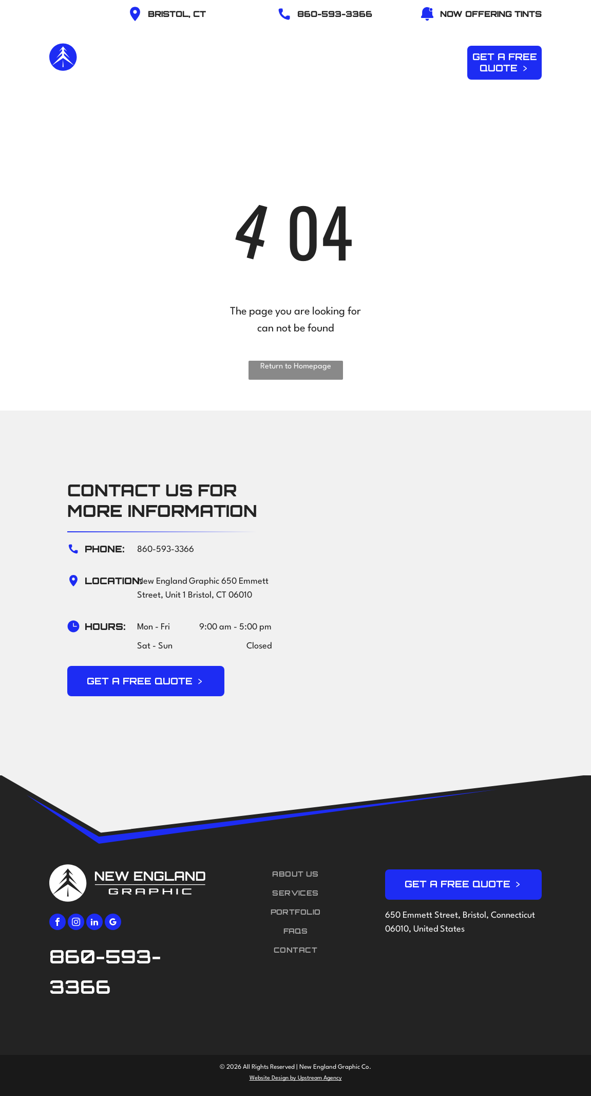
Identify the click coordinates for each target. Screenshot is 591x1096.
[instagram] (76, 923)
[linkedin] (94, 923)
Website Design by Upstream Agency (296, 1078)
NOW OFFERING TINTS (491, 14)
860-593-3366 (165, 549)
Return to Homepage (295, 366)
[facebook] (57, 923)
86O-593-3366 (334, 14)
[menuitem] (226, 61)
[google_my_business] (113, 923)
